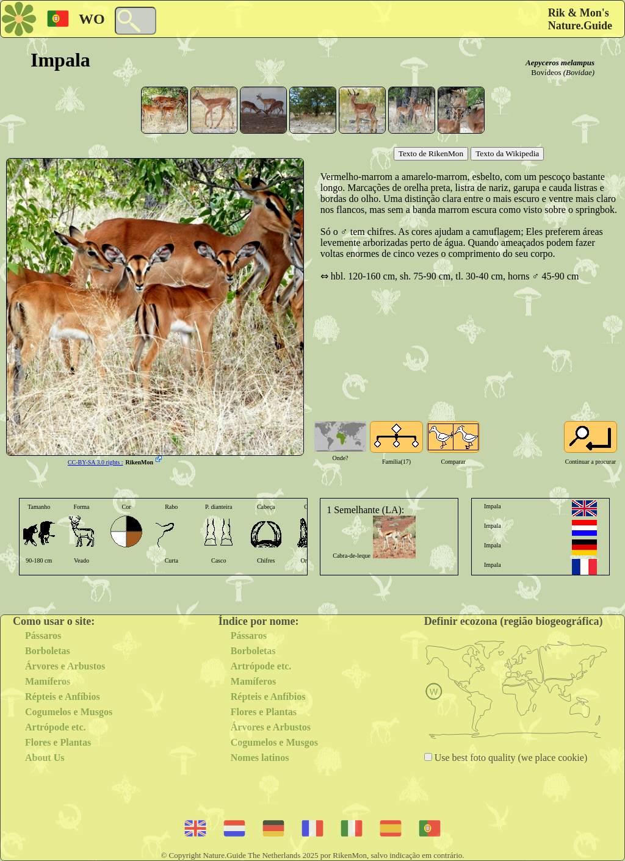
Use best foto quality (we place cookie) (510, 757)
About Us (44, 757)
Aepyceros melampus (560, 62)
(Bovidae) (578, 72)
